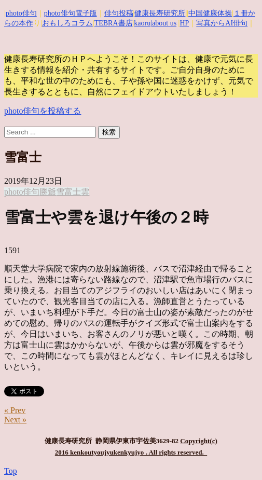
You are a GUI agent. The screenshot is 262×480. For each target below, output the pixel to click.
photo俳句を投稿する (42, 110)
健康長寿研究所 (159, 13)
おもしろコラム (67, 23)
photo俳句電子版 (70, 13)
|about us (163, 23)
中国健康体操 (210, 13)
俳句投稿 (118, 13)
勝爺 (47, 191)
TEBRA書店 (113, 23)
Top (10, 471)
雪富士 (68, 191)
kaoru (142, 23)
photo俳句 (21, 13)
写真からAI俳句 (221, 23)
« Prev (14, 410)
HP (184, 23)
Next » (15, 419)
